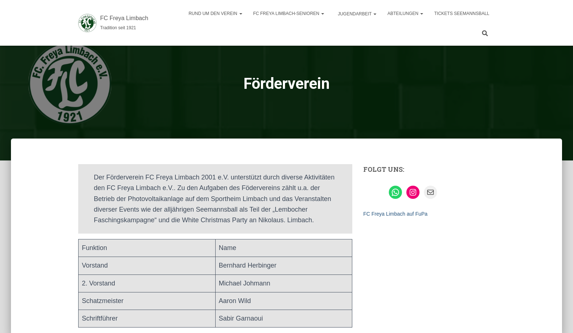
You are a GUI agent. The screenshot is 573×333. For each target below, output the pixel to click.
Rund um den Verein (215, 13)
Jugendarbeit (356, 13)
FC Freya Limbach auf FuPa (395, 214)
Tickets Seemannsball (461, 13)
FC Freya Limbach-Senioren (288, 13)
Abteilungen (405, 13)
